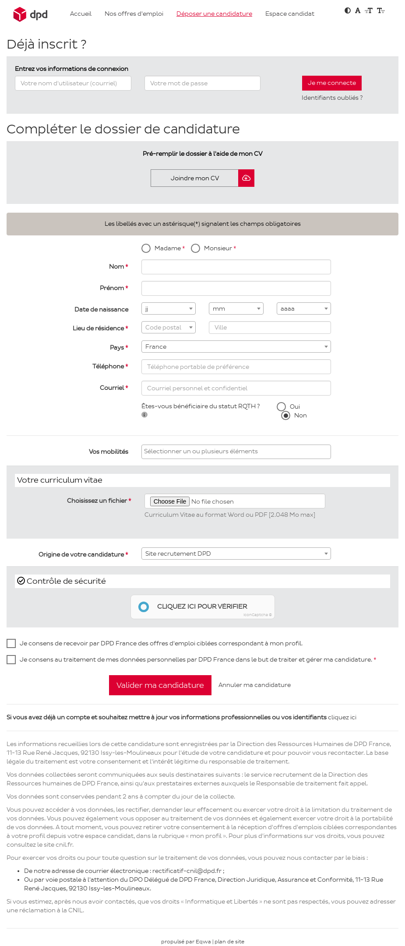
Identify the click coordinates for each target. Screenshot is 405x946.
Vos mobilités (108, 451)
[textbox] (168, 328)
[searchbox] (236, 451)
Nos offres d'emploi (134, 14)
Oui (288, 407)
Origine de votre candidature (82, 554)
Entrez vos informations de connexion (71, 69)
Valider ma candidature (160, 685)
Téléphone (108, 366)
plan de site (229, 942)
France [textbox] (155, 346)
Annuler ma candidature (254, 685)
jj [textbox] (146, 308)
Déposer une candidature (214, 14)
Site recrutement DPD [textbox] (178, 553)
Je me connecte (332, 83)
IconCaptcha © (257, 614)
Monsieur (212, 248)
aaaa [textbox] (288, 308)
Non (294, 415)
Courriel (112, 388)
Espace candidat (289, 14)
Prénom (112, 288)
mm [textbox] (219, 308)
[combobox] (168, 308)
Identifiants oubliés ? (332, 98)
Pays (117, 347)
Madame (161, 248)
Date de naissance (101, 309)
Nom (117, 266)
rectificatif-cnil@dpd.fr (187, 871)
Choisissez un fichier (97, 501)
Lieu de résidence (99, 328)
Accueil (81, 14)
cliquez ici (342, 717)
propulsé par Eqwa (186, 942)
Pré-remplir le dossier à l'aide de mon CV (202, 154)
